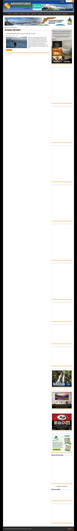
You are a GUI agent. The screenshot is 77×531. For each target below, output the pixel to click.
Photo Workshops (57, 13)
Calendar (15, 13)
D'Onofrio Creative (27, 528)
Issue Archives (47, 13)
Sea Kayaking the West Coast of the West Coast (20, 33)
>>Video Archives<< (61, 486)
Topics (9, 13)
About (27, 13)
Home (5, 13)
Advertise (34, 13)
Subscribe (40, 13)
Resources (22, 13)
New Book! (65, 13)
